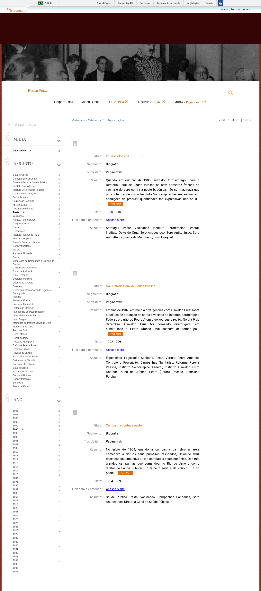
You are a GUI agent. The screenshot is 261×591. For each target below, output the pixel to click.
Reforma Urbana (21, 349)
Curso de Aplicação (23, 271)
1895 (15, 481)
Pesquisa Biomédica (23, 208)
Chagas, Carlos (21, 223)
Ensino (16, 227)
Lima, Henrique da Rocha (26, 315)
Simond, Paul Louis (23, 371)
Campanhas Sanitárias (25, 178)
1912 (15, 459)
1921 (15, 511)
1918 (15, 500)
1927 (15, 534)
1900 (15, 425)
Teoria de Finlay (21, 386)
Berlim (16, 257)
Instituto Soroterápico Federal (28, 190)
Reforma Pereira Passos (26, 345)
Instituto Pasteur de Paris (26, 234)
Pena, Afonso (20, 334)
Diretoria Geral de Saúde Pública (30, 182)
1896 (15, 485)
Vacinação (18, 216)
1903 (15, 448)
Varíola (16, 249)
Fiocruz (17, 9)
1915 (15, 470)
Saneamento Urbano (24, 364)
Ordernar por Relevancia (88, 120)
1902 (15, 444)
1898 (15, 493)
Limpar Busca (63, 102)
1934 (15, 560)
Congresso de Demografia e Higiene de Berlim (33, 263)
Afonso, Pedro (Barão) (24, 219)
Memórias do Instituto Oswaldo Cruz (32, 323)
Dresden (17, 286)
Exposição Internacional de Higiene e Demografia (32, 292)
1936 (15, 568)
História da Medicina (23, 308)
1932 (15, 553)
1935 (15, 564)
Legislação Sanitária (23, 201)
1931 (15, 549)
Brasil (49, 3)
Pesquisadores (20, 338)
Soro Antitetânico (22, 379)
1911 (15, 455)
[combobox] (130, 93)
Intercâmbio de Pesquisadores (29, 311)
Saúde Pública (20, 174)
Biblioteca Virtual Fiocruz (114, 30)
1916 (15, 474)
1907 (15, 414)
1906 (15, 410)
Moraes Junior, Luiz (23, 326)
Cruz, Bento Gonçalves (25, 267)
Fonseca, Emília (21, 300)
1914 (15, 467)
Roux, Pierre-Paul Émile (25, 356)
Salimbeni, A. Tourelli (24, 360)
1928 (15, 537)
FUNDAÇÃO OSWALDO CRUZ (237, 9)
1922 (15, 515)
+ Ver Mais (115, 203)
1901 (15, 440)
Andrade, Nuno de (22, 253)
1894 (15, 478)
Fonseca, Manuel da (23, 304)
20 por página (117, 120)
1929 (15, 541)
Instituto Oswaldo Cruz (25, 186)
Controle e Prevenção (24, 193)
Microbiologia (20, 205)
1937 (15, 571)
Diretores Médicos (22, 278)
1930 (15, 545)
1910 (15, 452)
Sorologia (18, 382)
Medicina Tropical (22, 238)
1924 (15, 523)
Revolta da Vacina (22, 352)
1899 (15, 437)
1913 (15, 463)
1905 (15, 433)
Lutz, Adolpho (20, 319)
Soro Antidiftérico (22, 375)
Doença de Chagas (23, 282)
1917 (15, 496)
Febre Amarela (20, 197)
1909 (15, 422)
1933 (15, 556)
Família (17, 296)
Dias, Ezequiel (20, 275)
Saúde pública (20, 368)
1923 (15, 519)
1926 (15, 530)
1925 (15, 526)
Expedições (19, 231)
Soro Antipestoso (22, 246)
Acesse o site (115, 220)
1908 (15, 418)
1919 (15, 504)
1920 (15, 508)
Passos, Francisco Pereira (26, 242)
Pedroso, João (20, 330)
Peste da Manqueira (23, 341)
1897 (15, 489)
